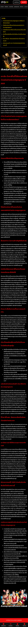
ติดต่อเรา (21, 6)
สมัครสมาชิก (16, 6)
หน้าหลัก (2, 6)
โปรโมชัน (6, 6)
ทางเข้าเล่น (11, 6)
